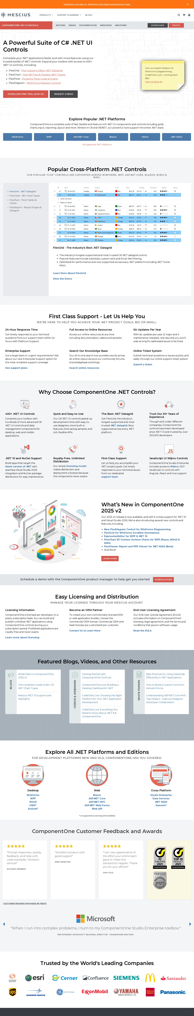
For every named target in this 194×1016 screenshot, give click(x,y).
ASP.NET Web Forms (97, 805)
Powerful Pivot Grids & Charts (40, 78)
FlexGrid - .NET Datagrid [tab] (23, 191)
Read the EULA (142, 630)
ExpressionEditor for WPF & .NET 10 (125, 536)
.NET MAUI (176, 136)
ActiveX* (33, 808)
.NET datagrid (119, 425)
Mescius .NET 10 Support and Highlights (34, 697)
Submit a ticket (142, 364)
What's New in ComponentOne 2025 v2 (36, 676)
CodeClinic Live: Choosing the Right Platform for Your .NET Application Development (102, 699)
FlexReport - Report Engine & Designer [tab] (26, 209)
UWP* (32, 805)
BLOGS (88, 15)
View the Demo (62, 278)
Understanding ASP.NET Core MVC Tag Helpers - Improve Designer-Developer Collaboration (166, 699)
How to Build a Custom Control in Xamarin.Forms (165, 686)
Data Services (161, 798)
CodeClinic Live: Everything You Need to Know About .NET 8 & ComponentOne (100, 713)
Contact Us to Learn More (85, 630)
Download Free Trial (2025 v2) (26, 94)
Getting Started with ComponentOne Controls (96, 676)
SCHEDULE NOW (163, 579)
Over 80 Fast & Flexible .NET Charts (44, 74)
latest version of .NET (18, 466)
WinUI (145, 136)
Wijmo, (174, 466)
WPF (49, 136)
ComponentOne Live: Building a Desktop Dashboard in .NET (100, 686)
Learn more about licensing (22, 637)
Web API (97, 808)
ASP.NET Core (81, 136)
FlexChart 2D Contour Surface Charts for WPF (132, 539)
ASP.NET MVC (97, 802)
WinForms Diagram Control (44, 82)
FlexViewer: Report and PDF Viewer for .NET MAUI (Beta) (138, 546)
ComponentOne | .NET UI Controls (20, 25)
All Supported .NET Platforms (97, 144)
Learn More (110, 558)
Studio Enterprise (161, 795)
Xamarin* (161, 805)
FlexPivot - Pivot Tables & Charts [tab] (23, 201)
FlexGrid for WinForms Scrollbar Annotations (131, 532)
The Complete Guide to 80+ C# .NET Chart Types (36, 686)
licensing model (76, 466)
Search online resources (84, 368)
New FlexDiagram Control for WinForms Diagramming (137, 529)
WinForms (17, 136)
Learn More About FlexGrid (69, 273)
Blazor (113, 136)
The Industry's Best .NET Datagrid (42, 70)
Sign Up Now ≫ (153, 81)
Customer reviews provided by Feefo (25, 903)
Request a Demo (63, 94)
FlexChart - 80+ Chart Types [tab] (25, 195)
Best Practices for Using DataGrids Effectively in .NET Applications (165, 676)
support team (109, 476)
